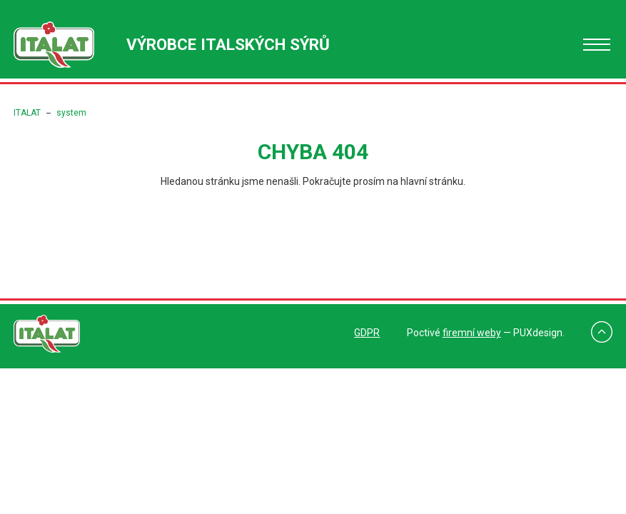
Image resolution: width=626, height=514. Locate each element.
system (71, 113)
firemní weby (472, 332)
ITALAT (27, 113)
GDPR (367, 332)
